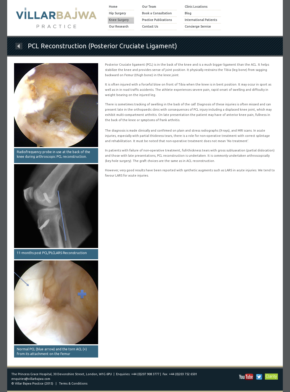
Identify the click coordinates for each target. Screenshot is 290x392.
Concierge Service (198, 26)
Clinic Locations (196, 6)
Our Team (149, 6)
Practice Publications (157, 20)
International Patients (201, 20)
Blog (188, 13)
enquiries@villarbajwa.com (30, 378)
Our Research (118, 26)
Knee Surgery (118, 20)
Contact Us (150, 26)
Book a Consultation (157, 13)
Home (113, 6)
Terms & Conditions (73, 383)
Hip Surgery (117, 13)
